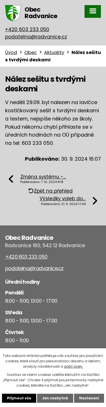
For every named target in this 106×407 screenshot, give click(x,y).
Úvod (11, 52)
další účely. (73, 366)
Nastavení (89, 398)
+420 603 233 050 (27, 29)
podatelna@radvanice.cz (36, 36)
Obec (30, 52)
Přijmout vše (19, 398)
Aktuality (54, 52)
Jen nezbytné (55, 398)
